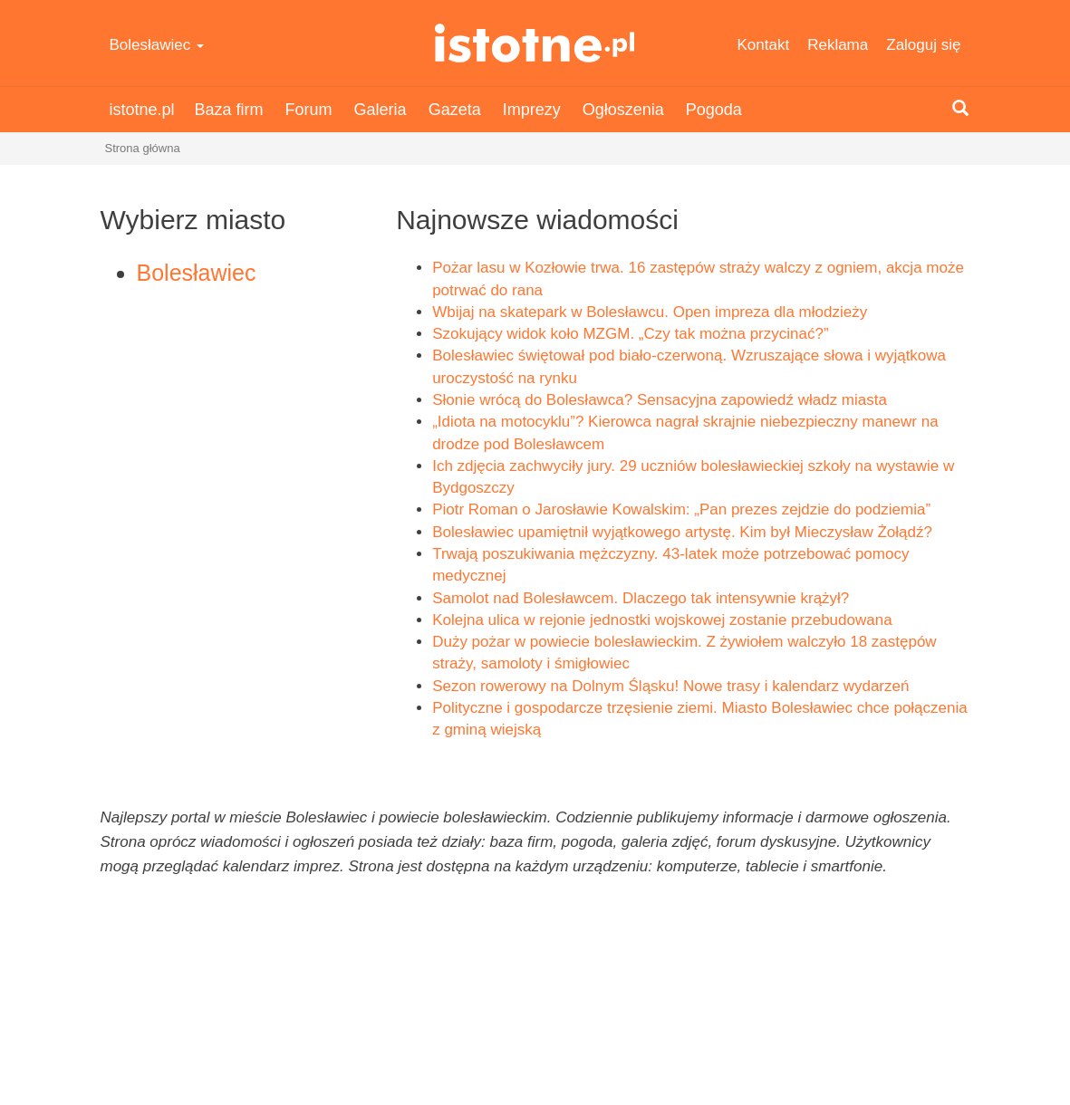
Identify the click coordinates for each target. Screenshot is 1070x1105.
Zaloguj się (923, 44)
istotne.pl (535, 43)
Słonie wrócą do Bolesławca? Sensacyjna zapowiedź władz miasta (659, 399)
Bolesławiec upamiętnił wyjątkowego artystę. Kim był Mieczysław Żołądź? (682, 532)
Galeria (380, 110)
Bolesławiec (157, 44)
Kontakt (763, 44)
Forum (309, 110)
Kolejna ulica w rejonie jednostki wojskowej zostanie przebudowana (662, 620)
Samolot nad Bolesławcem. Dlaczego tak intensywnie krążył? (640, 598)
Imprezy (532, 110)
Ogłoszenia (623, 110)
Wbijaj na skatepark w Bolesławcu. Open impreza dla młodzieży (649, 312)
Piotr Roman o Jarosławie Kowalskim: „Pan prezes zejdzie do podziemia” (681, 509)
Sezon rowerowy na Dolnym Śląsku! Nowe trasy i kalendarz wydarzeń (670, 686)
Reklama (837, 44)
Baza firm (229, 110)
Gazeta (455, 110)
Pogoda (714, 110)
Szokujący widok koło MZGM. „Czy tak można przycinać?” (630, 333)
